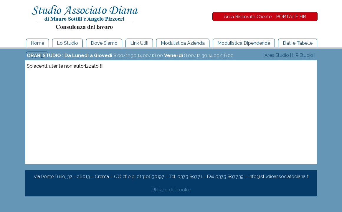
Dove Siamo (104, 43)
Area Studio (277, 55)
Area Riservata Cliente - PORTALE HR (265, 16)
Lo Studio (67, 43)
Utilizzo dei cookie (171, 190)
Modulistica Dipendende (243, 43)
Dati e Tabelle (298, 43)
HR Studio (302, 55)
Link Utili (139, 43)
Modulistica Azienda (183, 43)
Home (37, 43)
